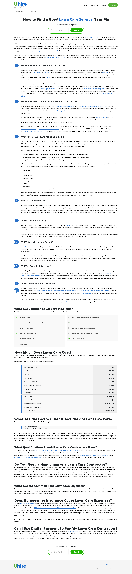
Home (85, 5)
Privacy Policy (114, 564)
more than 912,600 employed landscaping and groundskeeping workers (56, 450)
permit (24, 247)
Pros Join (113, 5)
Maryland (105, 72)
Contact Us (94, 5)
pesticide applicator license (48, 89)
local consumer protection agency (93, 89)
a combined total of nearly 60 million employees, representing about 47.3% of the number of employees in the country (73, 290)
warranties (68, 225)
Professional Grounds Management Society (27, 457)
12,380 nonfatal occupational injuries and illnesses (92, 106)
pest (101, 44)
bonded (97, 117)
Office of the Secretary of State (74, 302)
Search (76, 30)
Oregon (48, 77)
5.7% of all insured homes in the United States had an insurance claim (55, 508)
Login (104, 5)
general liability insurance (28, 129)
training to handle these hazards (55, 57)
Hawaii (39, 72)
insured (105, 117)
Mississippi (62, 75)
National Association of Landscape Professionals (93, 455)
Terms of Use (105, 564)
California (34, 72)
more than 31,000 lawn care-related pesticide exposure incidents (73, 111)
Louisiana (47, 72)
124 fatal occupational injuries (65, 106)
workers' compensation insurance (49, 129)
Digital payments (73, 531)
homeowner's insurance (27, 503)
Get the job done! (20, 7)
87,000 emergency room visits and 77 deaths (45, 51)
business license (87, 293)
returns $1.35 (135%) (92, 37)
